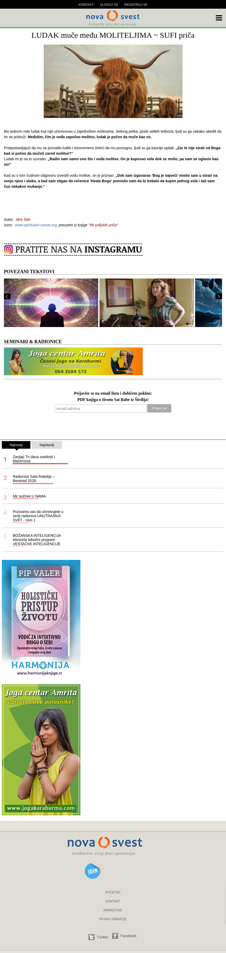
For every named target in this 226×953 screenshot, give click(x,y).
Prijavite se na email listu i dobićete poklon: (113, 393)
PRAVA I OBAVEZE (112, 919)
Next (219, 296)
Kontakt (86, 5)
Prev (7, 296)
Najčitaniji (47, 445)
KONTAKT (113, 901)
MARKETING (112, 910)
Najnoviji (16, 446)
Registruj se (135, 5)
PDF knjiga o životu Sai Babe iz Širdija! (113, 400)
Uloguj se (109, 5)
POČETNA (112, 892)
